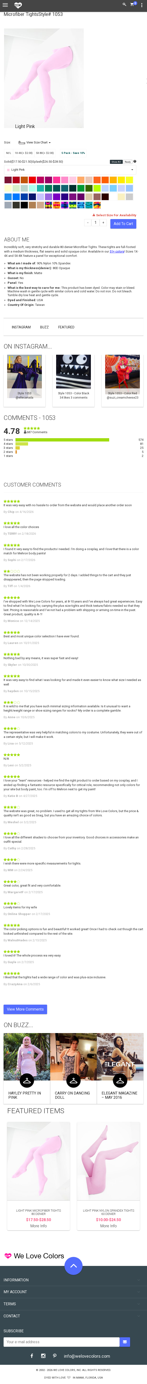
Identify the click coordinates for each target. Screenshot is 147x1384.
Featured (66, 327)
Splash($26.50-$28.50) (47, 161)
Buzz (44, 327)
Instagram (21, 327)
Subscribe (14, 1331)
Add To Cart (123, 223)
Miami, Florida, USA (89, 1377)
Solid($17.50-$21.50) (18, 161)
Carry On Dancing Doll (72, 1095)
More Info (38, 1226)
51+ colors (117, 251)
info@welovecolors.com (87, 1356)
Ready (128, 162)
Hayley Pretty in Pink (24, 1095)
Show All (116, 162)
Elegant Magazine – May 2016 (119, 1095)
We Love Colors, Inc (67, 1370)
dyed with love (55, 1377)
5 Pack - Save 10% (73, 153)
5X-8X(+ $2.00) (45, 153)
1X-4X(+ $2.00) (24, 153)
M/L (8, 153)
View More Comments (25, 1009)
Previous (6, 380)
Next (141, 380)
